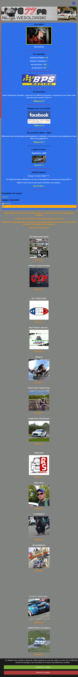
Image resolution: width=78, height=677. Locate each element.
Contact (5, 197)
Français (6, 203)
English (6, 206)
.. (18, 11)
